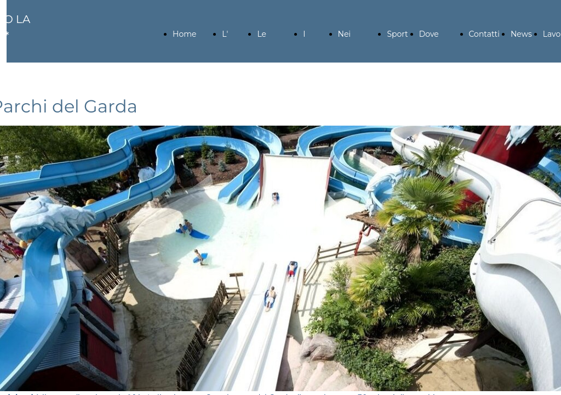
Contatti (484, 34)
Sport (397, 34)
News (521, 34)
